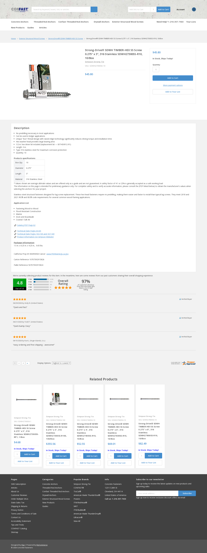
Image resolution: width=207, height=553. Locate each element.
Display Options (44, 363)
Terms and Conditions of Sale (23, 513)
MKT (76, 506)
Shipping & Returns (19, 506)
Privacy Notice (17, 510)
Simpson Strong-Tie (82, 484)
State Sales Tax (17, 502)
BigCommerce (42, 545)
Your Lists (191, 21)
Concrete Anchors (21, 21)
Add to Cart (163, 9)
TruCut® (77, 491)
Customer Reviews (19, 495)
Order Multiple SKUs (19, 499)
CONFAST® (79, 487)
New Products (18, 27)
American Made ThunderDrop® (87, 513)
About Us (15, 491)
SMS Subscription (18, 484)
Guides (31, 27)
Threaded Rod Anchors (45, 21)
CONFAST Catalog (19, 528)
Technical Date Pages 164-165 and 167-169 (35, 234)
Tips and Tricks (17, 525)
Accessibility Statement (21, 521)
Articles (43, 27)
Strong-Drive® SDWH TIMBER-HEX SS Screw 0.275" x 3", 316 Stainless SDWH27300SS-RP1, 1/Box (26, 431)
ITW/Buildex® (80, 510)
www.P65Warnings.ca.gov (58, 254)
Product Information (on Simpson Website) (35, 237)
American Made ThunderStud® (87, 495)
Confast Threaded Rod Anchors (74, 21)
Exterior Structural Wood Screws (129, 21)
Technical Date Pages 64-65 (29, 231)
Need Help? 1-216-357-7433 (170, 21)
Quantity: (156, 64)
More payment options (173, 85)
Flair (23, 545)
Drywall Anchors (101, 21)
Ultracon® (78, 517)
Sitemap (14, 532)
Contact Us (16, 517)
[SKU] (17, 454)
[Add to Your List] (26, 461)
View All (77, 521)
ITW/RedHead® (80, 502)
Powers (77, 499)
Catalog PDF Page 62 (26, 225)
